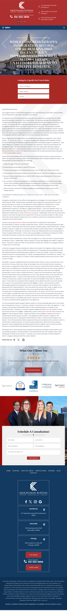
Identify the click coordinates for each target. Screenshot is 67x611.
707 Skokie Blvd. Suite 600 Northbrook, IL (48, 6)
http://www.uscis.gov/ (30, 213)
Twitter (30, 502)
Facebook (26, 502)
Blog (59, 471)
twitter (18, 340)
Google (40, 502)
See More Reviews (33, 370)
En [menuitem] (17, 22)
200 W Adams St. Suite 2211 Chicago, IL (49, 13)
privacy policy (56, 605)
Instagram (35, 502)
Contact (33, 473)
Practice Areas (27, 471)
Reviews (51, 471)
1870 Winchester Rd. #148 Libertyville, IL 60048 (49, 19)
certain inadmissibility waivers (11, 153)
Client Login (33, 568)
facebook (14, 340)
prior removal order (49, 312)
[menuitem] (17, 21)
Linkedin (23, 340)
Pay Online (33, 555)
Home (8, 471)
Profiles (16, 471)
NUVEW (7, 605)
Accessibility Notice (43, 605)
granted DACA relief (19, 223)
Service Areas (41, 471)
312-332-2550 (22, 17)
